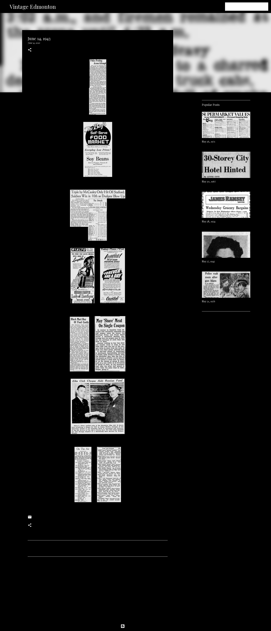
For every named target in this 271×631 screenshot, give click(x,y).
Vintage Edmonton (33, 6)
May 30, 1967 (209, 181)
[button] (30, 50)
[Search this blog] (250, 6)
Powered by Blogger (135, 626)
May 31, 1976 (208, 301)
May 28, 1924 (208, 221)
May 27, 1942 (208, 261)
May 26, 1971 (208, 141)
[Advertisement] (98, 591)
